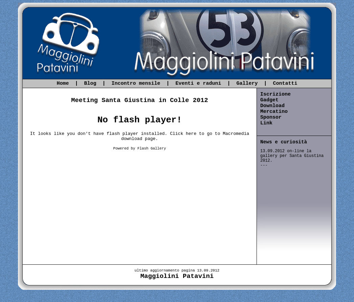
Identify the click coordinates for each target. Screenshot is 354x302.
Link (266, 123)
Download (272, 106)
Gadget (269, 100)
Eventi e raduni (198, 83)
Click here (183, 133)
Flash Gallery (151, 148)
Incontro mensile (135, 83)
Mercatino (274, 112)
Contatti (285, 83)
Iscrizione (275, 94)
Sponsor (271, 117)
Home (63, 83)
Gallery (247, 83)
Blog (90, 83)
